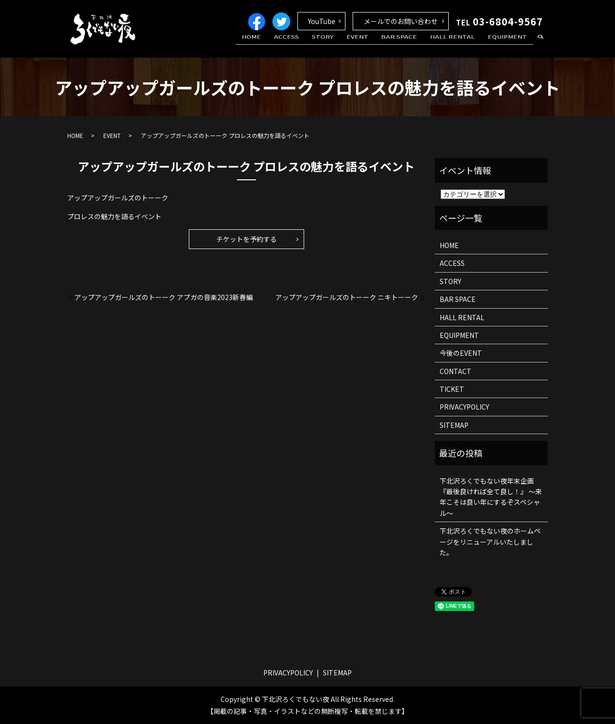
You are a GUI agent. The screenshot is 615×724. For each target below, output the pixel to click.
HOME (282, 45)
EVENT (374, 45)
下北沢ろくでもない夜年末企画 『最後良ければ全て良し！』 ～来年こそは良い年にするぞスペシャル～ (491, 497)
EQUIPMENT (509, 45)
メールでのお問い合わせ (401, 21)
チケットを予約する (246, 239)
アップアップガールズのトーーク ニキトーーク (346, 297)
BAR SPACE (411, 45)
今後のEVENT (461, 353)
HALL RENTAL (459, 45)
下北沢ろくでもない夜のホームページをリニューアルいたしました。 (490, 541)
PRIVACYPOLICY (464, 407)
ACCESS (312, 45)
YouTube (321, 21)
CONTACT (455, 371)
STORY (344, 45)
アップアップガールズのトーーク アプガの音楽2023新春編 (163, 297)
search (540, 45)
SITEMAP (454, 425)
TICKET (452, 389)
